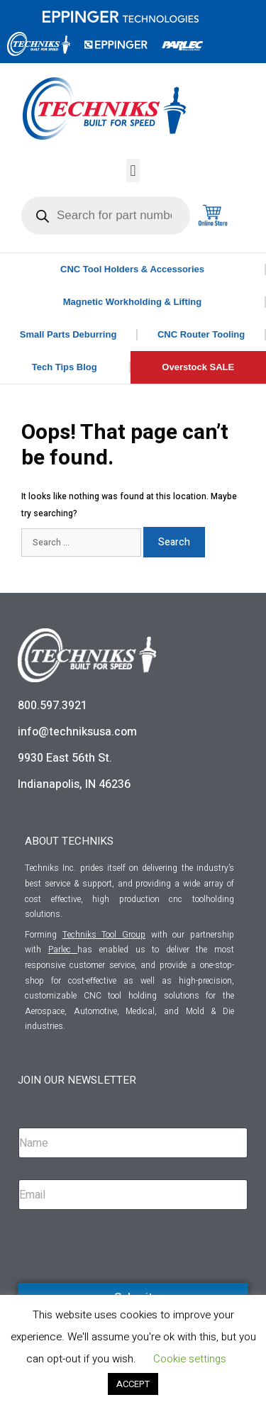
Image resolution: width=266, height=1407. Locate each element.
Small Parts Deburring (68, 334)
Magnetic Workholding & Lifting (132, 301)
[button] (133, 170)
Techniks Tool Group (103, 934)
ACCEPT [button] (133, 1384)
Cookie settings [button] (189, 1359)
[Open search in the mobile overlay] (105, 215)
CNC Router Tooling (201, 334)
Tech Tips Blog (64, 367)
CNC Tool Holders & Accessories (132, 269)
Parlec (59, 949)
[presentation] (125, 1281)
